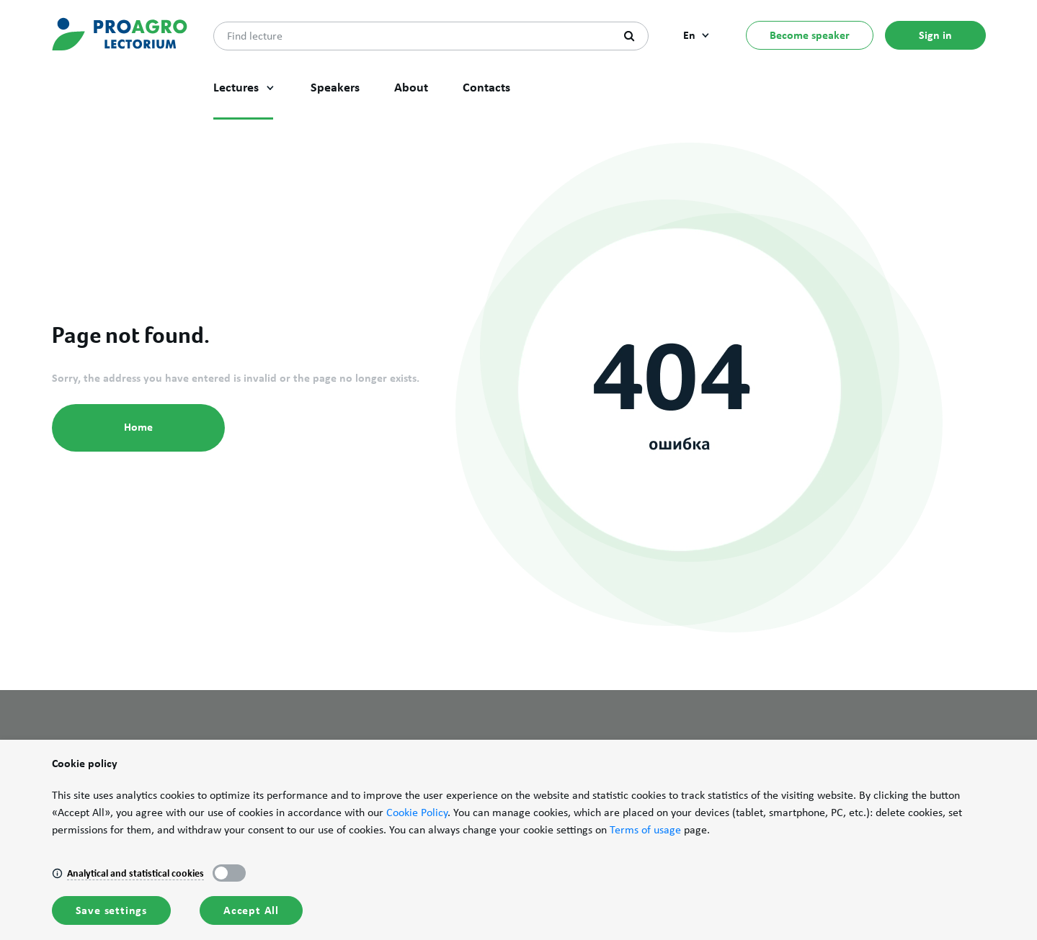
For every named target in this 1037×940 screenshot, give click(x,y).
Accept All (251, 910)
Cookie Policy (417, 812)
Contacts (486, 87)
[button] (270, 88)
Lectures (236, 87)
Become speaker (810, 34)
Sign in (935, 34)
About (411, 87)
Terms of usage (645, 830)
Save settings (111, 910)
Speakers (335, 87)
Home (138, 426)
